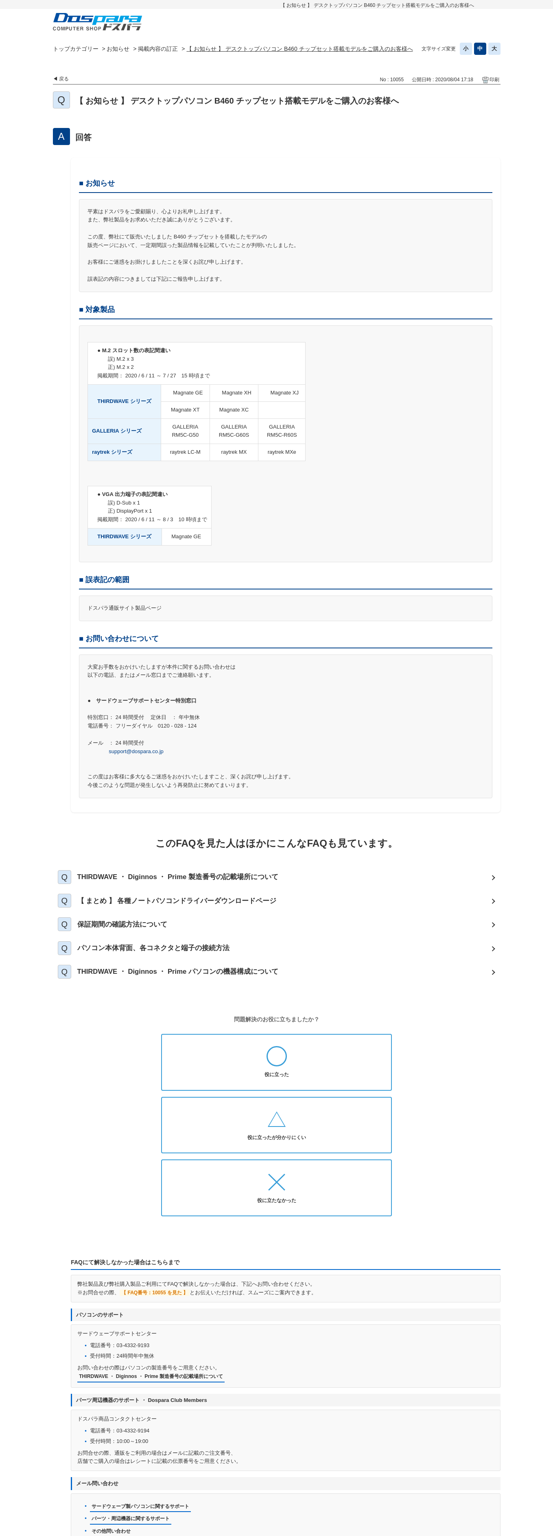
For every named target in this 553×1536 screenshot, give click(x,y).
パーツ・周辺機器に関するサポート (134, 1409)
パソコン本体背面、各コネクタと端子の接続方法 (162, 960)
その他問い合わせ (113, 1422)
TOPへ (490, 1460)
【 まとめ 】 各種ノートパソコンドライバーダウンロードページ (187, 906)
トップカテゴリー (75, 48)
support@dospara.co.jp (136, 751)
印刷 (494, 79)
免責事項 (376, 1481)
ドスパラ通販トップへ (115, 1481)
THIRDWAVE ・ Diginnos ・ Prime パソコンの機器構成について (189, 988)
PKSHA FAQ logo (479, 1526)
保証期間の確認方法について (129, 933)
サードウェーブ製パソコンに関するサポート (144, 1396)
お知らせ (118, 48)
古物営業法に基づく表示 (429, 1481)
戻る (64, 79)
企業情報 (315, 1494)
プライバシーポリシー (260, 1481)
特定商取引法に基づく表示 (259, 1494)
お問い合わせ (205, 1481)
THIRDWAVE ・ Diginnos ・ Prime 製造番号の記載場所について (189, 879)
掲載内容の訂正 (158, 48)
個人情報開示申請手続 (325, 1481)
